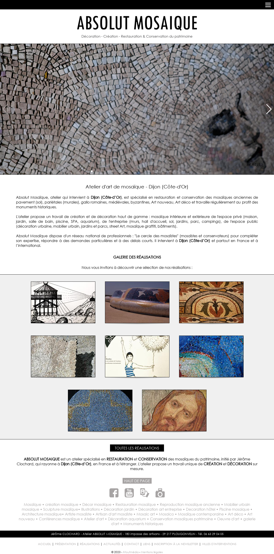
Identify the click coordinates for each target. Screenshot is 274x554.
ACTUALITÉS (111, 544)
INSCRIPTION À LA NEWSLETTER (176, 544)
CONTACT (131, 544)
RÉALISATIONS (89, 544)
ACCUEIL (44, 544)
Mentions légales (152, 552)
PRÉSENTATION (65, 544)
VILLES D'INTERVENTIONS (219, 544)
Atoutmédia (131, 552)
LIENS (146, 544)
